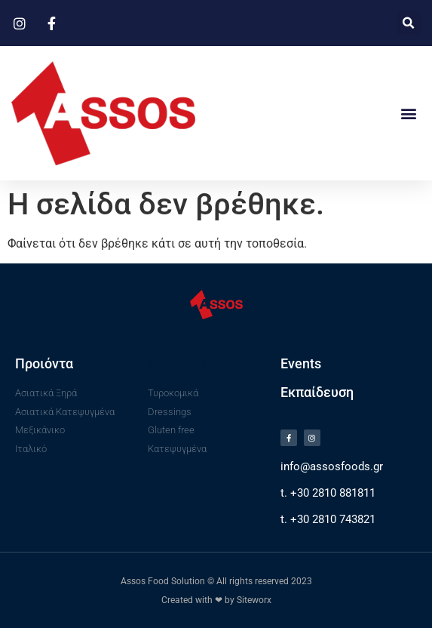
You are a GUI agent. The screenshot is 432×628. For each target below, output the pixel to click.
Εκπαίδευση (317, 392)
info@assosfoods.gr (331, 466)
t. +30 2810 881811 (327, 493)
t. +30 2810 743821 (327, 519)
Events (300, 363)
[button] (409, 23)
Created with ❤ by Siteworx (216, 600)
